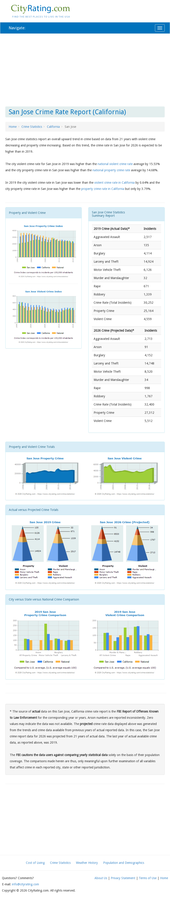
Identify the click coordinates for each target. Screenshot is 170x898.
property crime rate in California (102, 189)
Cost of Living (35, 863)
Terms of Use (147, 878)
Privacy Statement (123, 878)
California (53, 126)
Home (13, 126)
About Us (101, 878)
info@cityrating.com (25, 884)
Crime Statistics (31, 126)
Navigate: (17, 28)
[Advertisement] (85, 69)
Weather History (87, 863)
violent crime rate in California (114, 182)
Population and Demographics (123, 863)
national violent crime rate (115, 164)
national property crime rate (111, 170)
